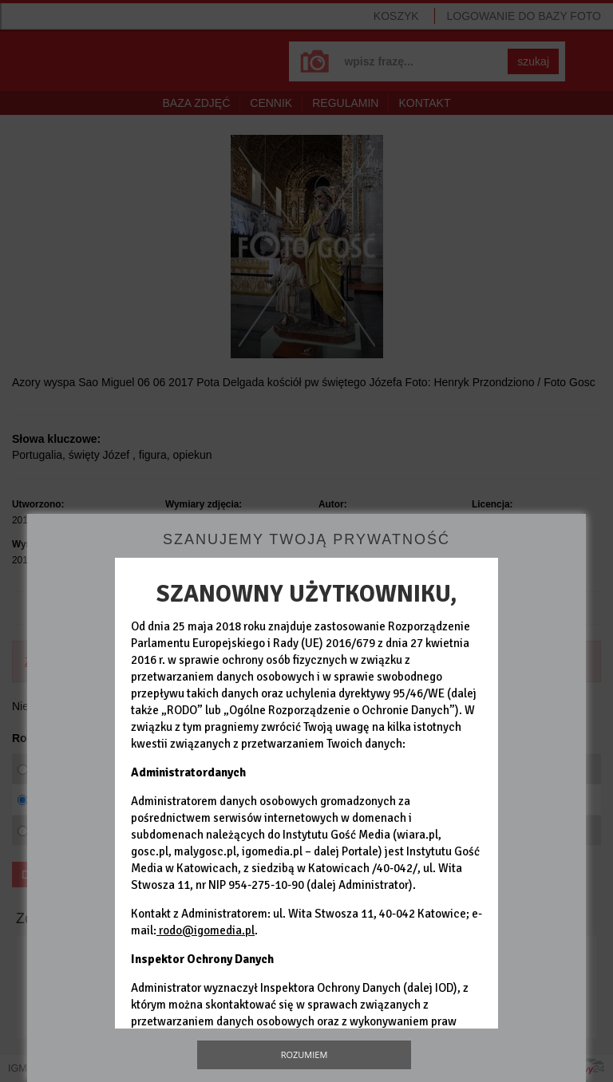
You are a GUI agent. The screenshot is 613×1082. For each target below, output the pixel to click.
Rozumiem (304, 1054)
